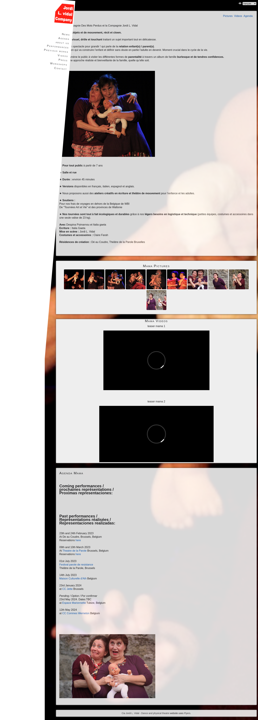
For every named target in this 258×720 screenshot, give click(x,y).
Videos (238, 16)
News (65, 34)
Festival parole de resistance (76, 564)
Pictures (228, 16)
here (78, 540)
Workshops (58, 64)
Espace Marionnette (74, 602)
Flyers (187, 713)
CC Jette (67, 589)
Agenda (248, 16)
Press (62, 60)
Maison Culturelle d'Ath (72, 578)
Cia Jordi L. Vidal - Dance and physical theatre (145, 713)
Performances (57, 46)
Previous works (55, 50)
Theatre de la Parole (74, 550)
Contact (60, 68)
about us (62, 43)
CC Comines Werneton (75, 613)
